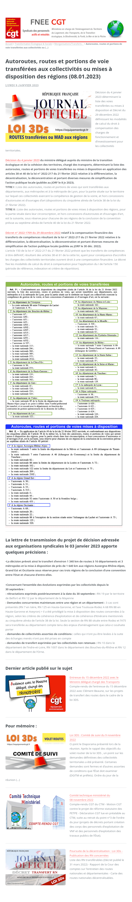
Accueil (9, 43)
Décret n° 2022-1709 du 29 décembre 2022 (33, 233)
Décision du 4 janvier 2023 (23, 160)
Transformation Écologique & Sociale (33, 43)
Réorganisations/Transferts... (69, 43)
